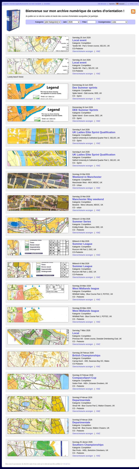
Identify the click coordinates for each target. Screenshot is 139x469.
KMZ (98, 51)
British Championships (86, 355)
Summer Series (81, 221)
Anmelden (47, 4)
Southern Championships (87, 444)
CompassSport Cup (84, 377)
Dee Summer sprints (84, 87)
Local (75, 333)
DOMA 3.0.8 (133, 4)
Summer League (82, 243)
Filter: (84, 22)
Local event (79, 40)
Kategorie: (39, 22)
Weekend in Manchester (87, 176)
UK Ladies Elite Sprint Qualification (93, 132)
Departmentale (81, 400)
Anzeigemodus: (104, 22)
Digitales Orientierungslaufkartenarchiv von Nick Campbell (22, 4)
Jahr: (65, 22)
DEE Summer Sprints (85, 110)
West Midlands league (85, 288)
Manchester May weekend (88, 199)
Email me (67, 464)
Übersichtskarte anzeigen (82, 51)
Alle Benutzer (102, 4)
